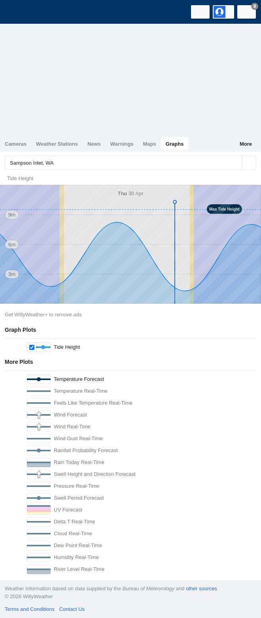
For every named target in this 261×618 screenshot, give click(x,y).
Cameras (15, 144)
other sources (201, 588)
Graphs (175, 144)
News (94, 144)
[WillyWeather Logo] (18, 12)
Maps (149, 144)
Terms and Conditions (30, 609)
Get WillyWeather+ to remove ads (43, 315)
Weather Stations (57, 144)
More (246, 144)
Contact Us (72, 609)
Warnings (122, 144)
